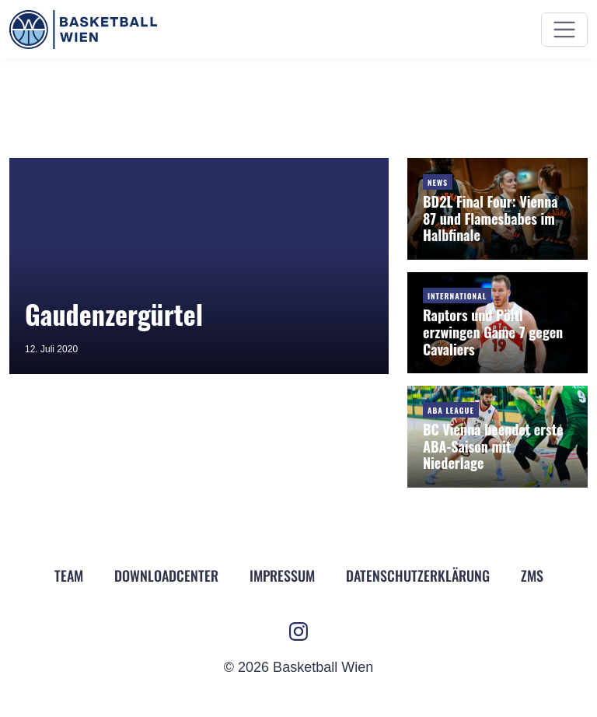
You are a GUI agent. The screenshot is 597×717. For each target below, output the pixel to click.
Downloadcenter (166, 575)
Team (68, 575)
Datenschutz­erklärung (418, 575)
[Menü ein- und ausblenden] (564, 29)
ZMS (532, 575)
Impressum (282, 575)
